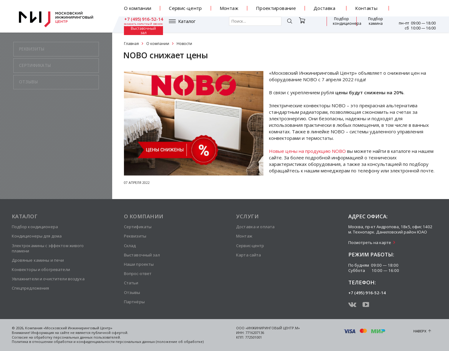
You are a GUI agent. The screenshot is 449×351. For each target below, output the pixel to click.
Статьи (131, 283)
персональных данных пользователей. (87, 337)
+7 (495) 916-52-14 (416, 6)
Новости (184, 43)
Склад (130, 245)
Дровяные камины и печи (38, 260)
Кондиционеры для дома (37, 236)
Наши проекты (139, 264)
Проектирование (276, 8)
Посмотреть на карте (369, 242)
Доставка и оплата (255, 226)
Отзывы (132, 292)
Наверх (419, 331)
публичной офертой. (109, 332)
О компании (138, 8)
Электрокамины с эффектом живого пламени (48, 248)
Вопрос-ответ (138, 273)
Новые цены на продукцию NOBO (307, 151)
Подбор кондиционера (307, 24)
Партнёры (134, 301)
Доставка (324, 8)
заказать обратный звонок (416, 10)
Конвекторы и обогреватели (41, 269)
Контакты (366, 8)
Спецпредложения (30, 288)
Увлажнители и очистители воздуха (48, 279)
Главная (131, 43)
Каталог (142, 24)
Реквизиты (135, 236)
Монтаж (229, 8)
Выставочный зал (372, 24)
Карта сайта (248, 255)
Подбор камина (341, 24)
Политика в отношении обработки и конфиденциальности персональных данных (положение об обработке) (108, 341)
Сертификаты (138, 226)
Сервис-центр (185, 8)
